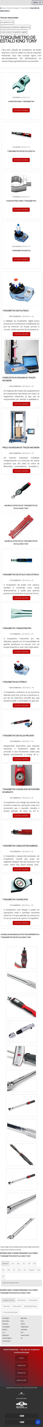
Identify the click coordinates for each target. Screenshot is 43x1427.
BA (19, 1270)
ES (24, 1263)
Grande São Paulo (30, 1306)
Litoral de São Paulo (10, 1312)
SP (29, 1263)
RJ (13, 1263)
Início (21, 1358)
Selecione (5, 1263)
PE (14, 1270)
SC (3, 1270)
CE (25, 1270)
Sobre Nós (21, 1365)
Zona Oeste (33, 1300)
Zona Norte (21, 1300)
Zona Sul (6, 1306)
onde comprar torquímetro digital (13, 32)
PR (34, 1263)
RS (9, 1270)
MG (18, 1263)
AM (39, 1270)
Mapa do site (21, 1380)
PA (3, 1276)
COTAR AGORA (21, 110)
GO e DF (31, 1270)
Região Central (8, 1300)
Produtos (21, 1373)
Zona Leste (17, 1306)
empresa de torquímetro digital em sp (15, 27)
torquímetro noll (7, 22)
